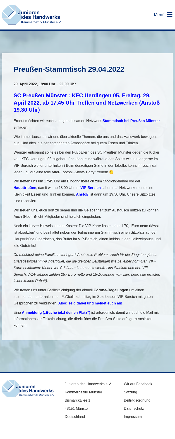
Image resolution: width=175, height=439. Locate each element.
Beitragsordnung (137, 400)
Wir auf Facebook (138, 384)
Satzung (130, 392)
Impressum (133, 417)
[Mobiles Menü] (160, 14)
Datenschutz (134, 408)
